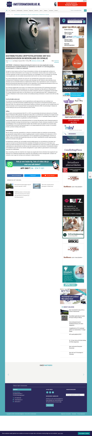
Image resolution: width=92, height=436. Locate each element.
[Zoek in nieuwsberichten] (77, 10)
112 (9, 10)
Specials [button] (36, 10)
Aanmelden (50, 425)
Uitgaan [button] (45, 10)
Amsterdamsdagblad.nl (26, 4)
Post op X (32, 175)
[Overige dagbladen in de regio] (75, 415)
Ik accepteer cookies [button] (84, 433)
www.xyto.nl (17, 422)
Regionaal (31, 10)
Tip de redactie (49, 175)
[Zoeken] (85, 10)
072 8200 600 (18, 418)
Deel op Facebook (15, 175)
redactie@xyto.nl (18, 420)
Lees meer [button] (60, 433)
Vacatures (51, 10)
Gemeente (26, 10)
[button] (6, 395)
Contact (56, 10)
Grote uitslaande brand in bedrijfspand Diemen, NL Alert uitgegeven (76, 328)
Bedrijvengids (19, 10)
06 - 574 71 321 (37, 168)
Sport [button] (41, 10)
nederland (33, 60)
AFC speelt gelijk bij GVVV (75, 350)
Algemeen (13, 10)
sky (42, 60)
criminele (38, 60)
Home (8, 14)
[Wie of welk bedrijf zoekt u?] (74, 21)
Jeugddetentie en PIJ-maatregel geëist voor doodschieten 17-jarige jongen (77, 340)
